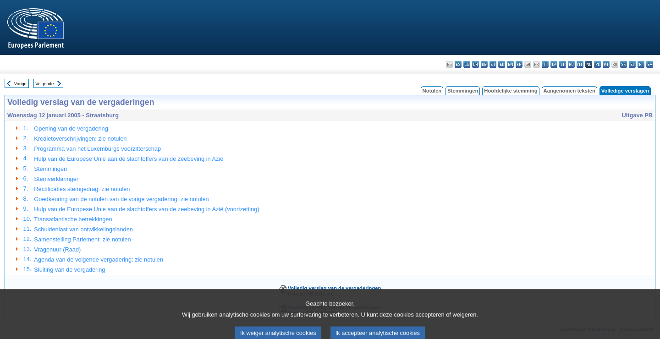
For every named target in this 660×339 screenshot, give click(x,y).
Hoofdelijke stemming (510, 90)
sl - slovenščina (632, 64)
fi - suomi (641, 64)
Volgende (44, 83)
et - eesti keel (493, 64)
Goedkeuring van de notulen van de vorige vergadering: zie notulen (121, 199)
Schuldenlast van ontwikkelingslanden (83, 229)
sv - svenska (649, 64)
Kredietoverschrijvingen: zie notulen (80, 138)
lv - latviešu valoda (553, 64)
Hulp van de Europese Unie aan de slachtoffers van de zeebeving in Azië (128, 158)
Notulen (432, 90)
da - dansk (475, 64)
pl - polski (597, 64)
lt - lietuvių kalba (562, 64)
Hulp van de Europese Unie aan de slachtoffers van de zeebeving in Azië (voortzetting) (146, 209)
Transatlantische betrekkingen (73, 219)
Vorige (20, 83)
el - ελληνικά (501, 64)
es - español (458, 64)
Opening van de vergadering (71, 128)
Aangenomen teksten (569, 90)
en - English (510, 64)
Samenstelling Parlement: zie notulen (82, 239)
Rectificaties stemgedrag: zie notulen (82, 189)
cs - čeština (466, 64)
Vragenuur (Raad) (57, 249)
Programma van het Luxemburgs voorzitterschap (97, 148)
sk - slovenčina (623, 64)
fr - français (519, 64)
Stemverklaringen (57, 178)
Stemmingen (462, 90)
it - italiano (545, 64)
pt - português (606, 64)
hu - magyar (571, 64)
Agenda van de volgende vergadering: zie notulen (98, 259)
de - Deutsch (484, 64)
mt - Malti (580, 64)
